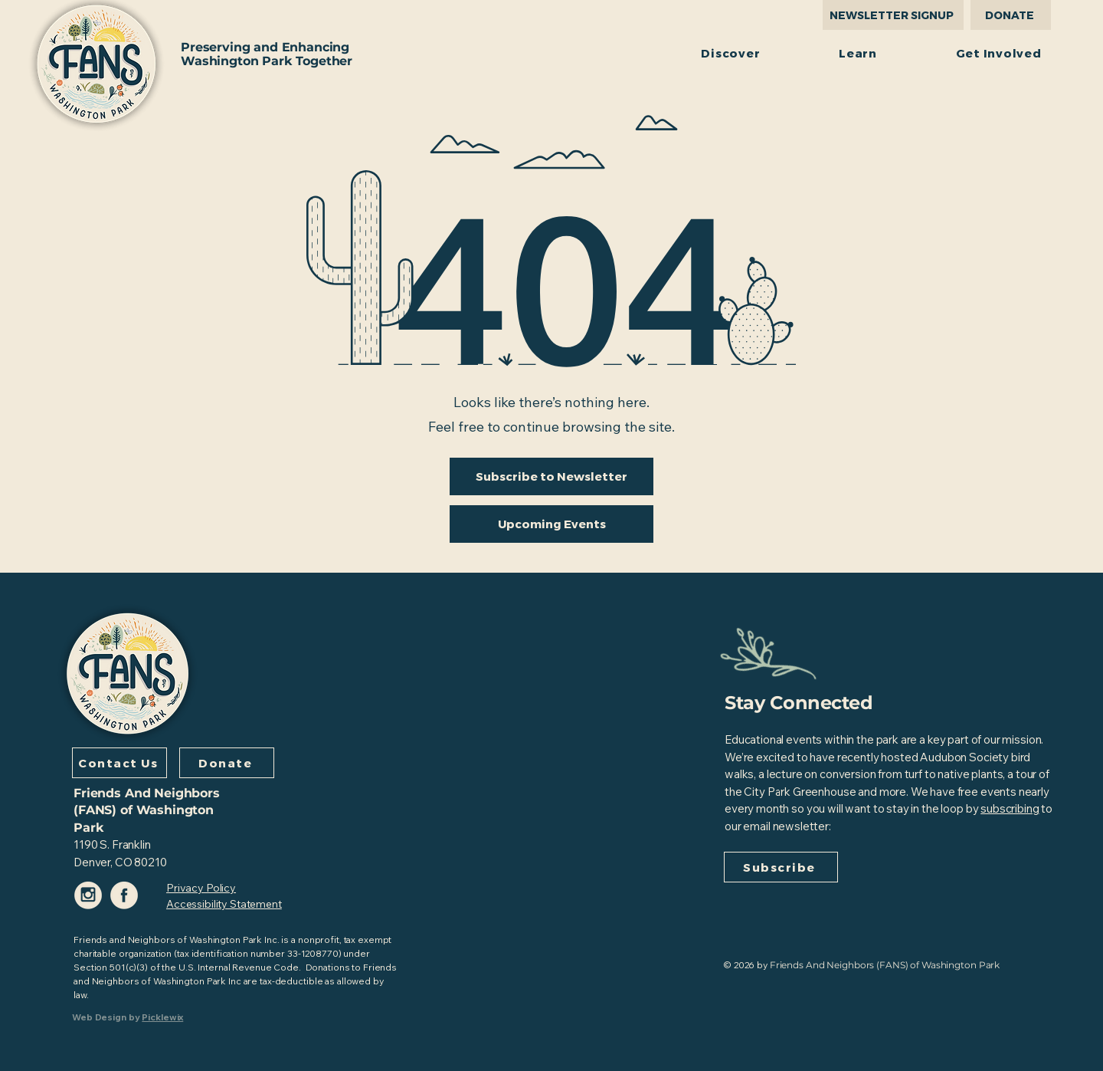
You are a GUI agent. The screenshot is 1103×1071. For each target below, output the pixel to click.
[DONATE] (1010, 15)
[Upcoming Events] (551, 524)
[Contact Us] (119, 762)
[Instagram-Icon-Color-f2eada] (88, 895)
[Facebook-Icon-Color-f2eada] (124, 895)
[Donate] (226, 762)
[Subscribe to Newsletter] (551, 476)
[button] (731, 52)
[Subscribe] (781, 867)
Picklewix (162, 1017)
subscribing (1009, 808)
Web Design (99, 1017)
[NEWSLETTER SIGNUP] (893, 15)
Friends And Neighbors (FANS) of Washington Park (147, 810)
